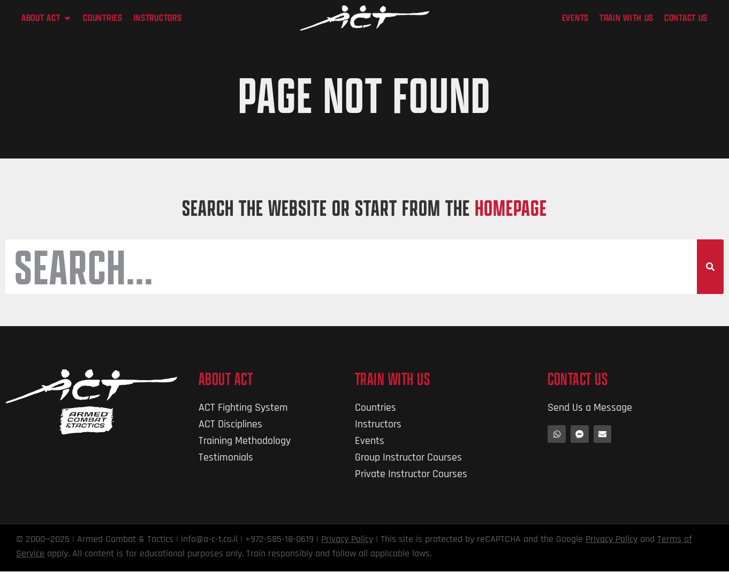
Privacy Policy (347, 541)
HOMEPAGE (511, 207)
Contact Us (578, 380)
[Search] (710, 267)
